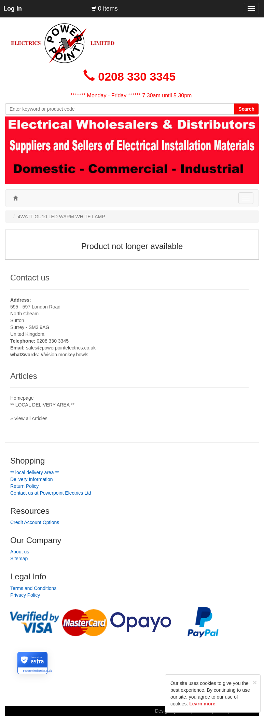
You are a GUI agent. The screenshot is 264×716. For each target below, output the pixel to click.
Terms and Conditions (33, 588)
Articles (23, 376)
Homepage (22, 398)
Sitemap (19, 558)
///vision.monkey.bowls (64, 354)
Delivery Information (31, 479)
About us (19, 551)
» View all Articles (28, 418)
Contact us (30, 277)
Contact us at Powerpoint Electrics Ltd (50, 493)
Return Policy (24, 486)
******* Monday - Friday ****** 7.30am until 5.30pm (131, 95)
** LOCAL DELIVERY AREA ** (42, 405)
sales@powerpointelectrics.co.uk (61, 347)
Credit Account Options (34, 522)
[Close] (255, 682)
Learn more (202, 703)
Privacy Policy (25, 595)
